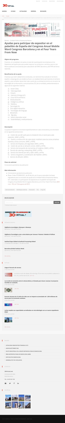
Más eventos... (8, 256)
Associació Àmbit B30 (12, 348)
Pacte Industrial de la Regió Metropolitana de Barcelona (24, 351)
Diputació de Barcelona (13, 357)
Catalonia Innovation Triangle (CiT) (17, 345)
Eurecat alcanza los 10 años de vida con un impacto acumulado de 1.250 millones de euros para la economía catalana (31, 297)
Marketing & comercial (22, 189)
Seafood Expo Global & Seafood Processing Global (20, 241)
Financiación (32, 189)
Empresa (33, 11)
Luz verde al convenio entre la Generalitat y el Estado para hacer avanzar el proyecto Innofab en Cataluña (31, 281)
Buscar (57, 202)
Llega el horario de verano (13, 267)
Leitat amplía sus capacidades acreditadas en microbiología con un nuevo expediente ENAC (32, 311)
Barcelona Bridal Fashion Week (14, 248)
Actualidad (23, 11)
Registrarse (52, 1)
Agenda (4, 11)
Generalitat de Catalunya (14, 360)
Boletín (38, 1)
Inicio (3, 16)
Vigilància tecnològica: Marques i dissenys (18, 227)
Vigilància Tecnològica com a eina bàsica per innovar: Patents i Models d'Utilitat (30, 234)
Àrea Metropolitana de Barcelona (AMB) (18, 354)
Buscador (43, 11)
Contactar (44, 1)
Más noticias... (8, 327)
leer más (32, 275)
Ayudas (13, 11)
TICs (38, 189)
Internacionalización (10, 189)
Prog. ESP (43, 189)
